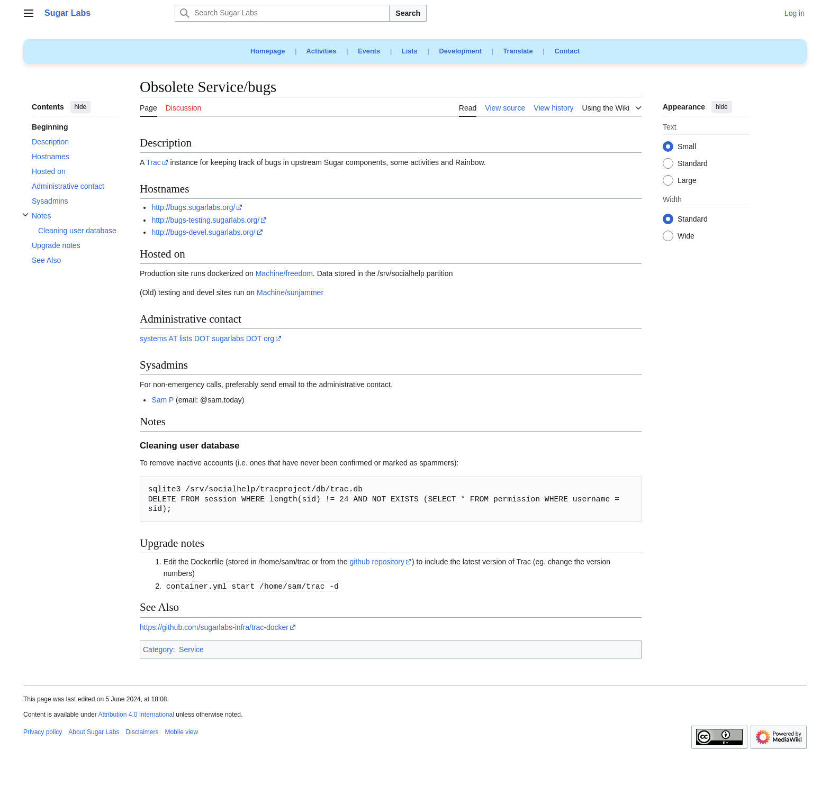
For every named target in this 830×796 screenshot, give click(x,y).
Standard (693, 164)
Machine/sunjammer (290, 292)
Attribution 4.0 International (136, 714)
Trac (153, 162)
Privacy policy (42, 732)
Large (687, 181)
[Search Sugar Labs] (282, 13)
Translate (518, 51)
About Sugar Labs (93, 732)
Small (687, 147)
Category (158, 649)
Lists (410, 51)
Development (460, 51)
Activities (321, 51)
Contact (567, 51)
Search (407, 13)
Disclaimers (141, 732)
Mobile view (181, 732)
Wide (686, 236)
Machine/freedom (284, 273)
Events (369, 51)
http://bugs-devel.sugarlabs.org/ (203, 232)
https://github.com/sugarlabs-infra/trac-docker (214, 627)
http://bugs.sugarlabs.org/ (193, 207)
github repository (377, 561)
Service (191, 649)
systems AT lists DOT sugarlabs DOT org (207, 338)
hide (81, 107)
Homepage (267, 51)
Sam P (162, 400)
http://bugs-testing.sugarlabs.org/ (205, 220)
